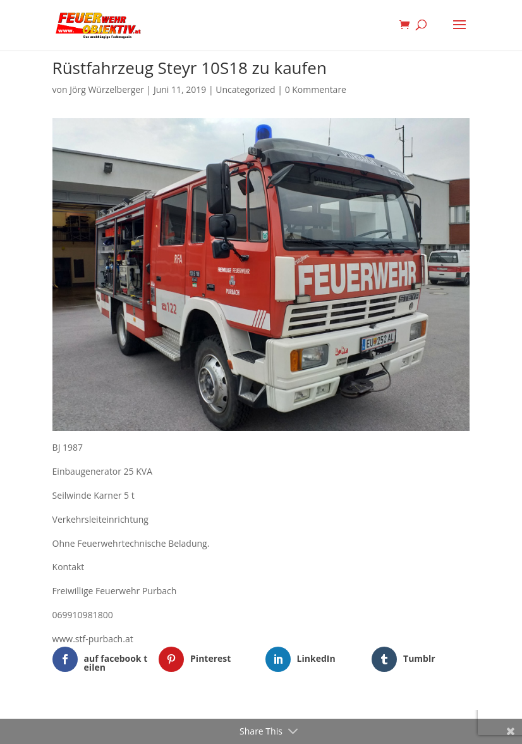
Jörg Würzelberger (107, 89)
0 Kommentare (315, 89)
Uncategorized (245, 89)
